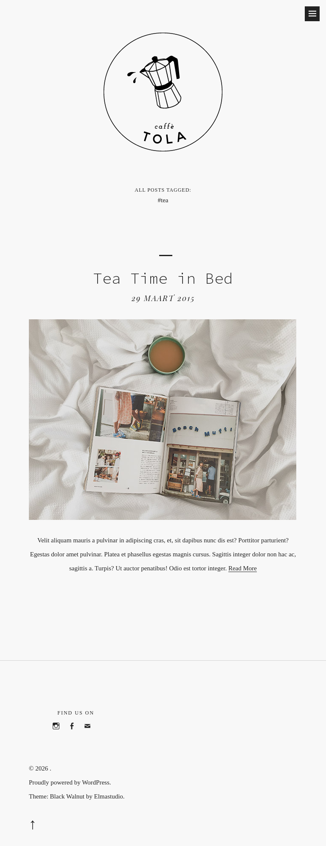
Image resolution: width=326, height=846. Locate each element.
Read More (242, 568)
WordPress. (96, 782)
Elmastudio (108, 796)
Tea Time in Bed (163, 278)
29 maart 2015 (163, 298)
